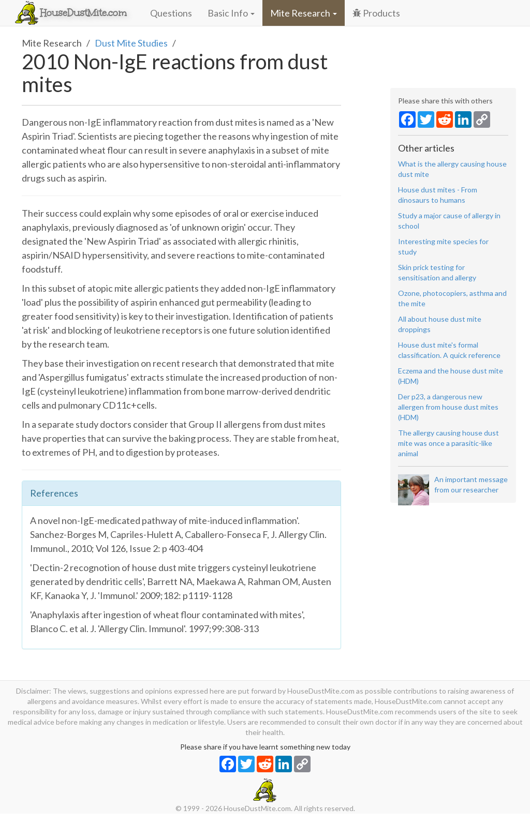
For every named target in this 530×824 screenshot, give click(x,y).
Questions (171, 13)
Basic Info (231, 13)
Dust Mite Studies (131, 43)
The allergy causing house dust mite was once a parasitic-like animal (448, 443)
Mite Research (303, 13)
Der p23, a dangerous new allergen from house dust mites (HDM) (448, 407)
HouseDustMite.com (83, 13)
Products (376, 13)
